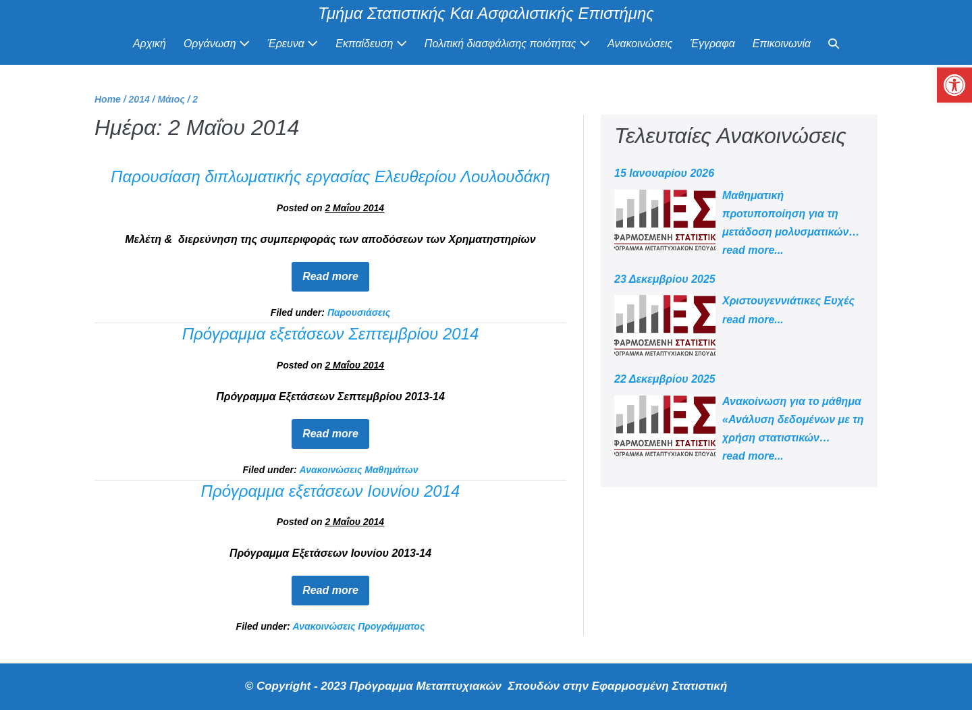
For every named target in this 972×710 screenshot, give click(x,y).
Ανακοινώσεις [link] (640, 43)
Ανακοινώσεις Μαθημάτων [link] (359, 469)
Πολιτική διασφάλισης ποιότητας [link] (507, 43)
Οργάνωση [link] (217, 43)
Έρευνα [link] (292, 43)
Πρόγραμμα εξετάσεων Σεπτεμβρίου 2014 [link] (330, 334)
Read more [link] (335, 272)
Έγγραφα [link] (712, 43)
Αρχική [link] (149, 43)
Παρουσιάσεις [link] (358, 312)
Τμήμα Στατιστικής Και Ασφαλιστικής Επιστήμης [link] (486, 13)
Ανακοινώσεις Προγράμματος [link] (359, 626)
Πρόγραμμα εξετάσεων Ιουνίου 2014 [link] (330, 491)
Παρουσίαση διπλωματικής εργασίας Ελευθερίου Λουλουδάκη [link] (330, 176)
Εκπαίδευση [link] (371, 43)
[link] (954, 85)
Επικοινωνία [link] (782, 43)
